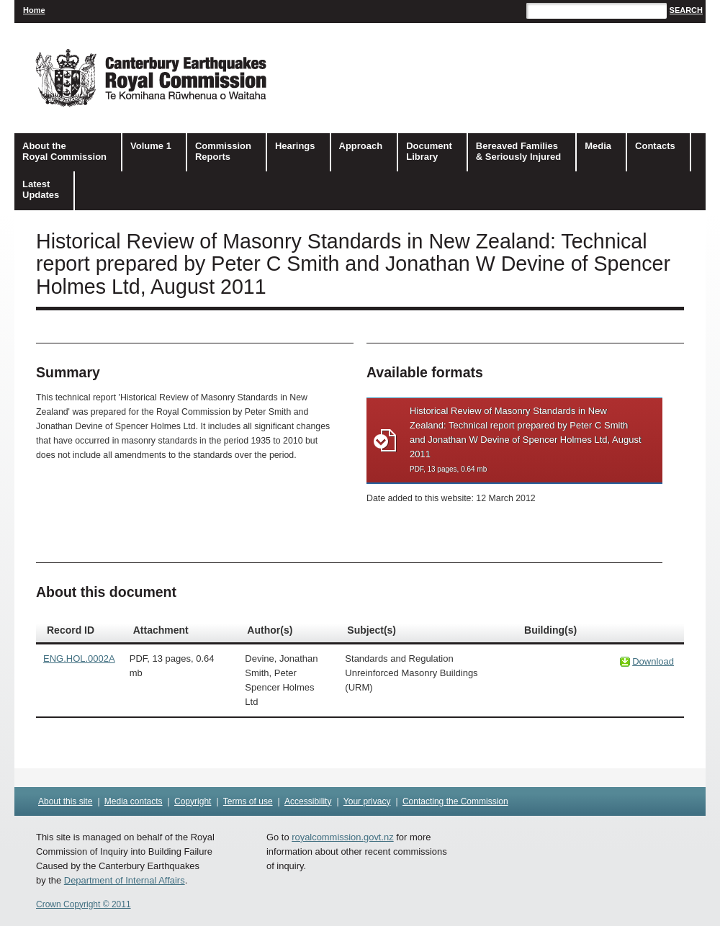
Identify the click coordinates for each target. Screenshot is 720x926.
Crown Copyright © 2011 (83, 904)
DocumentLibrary (429, 151)
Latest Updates (40, 189)
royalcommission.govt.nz (342, 837)
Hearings (295, 145)
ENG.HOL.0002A (79, 658)
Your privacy (367, 801)
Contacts (655, 145)
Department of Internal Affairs (124, 880)
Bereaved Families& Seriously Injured (518, 151)
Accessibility (307, 801)
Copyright (192, 801)
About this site (65, 801)
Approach (361, 145)
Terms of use (248, 801)
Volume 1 (150, 145)
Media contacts (133, 801)
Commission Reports (223, 151)
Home (34, 10)
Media (598, 145)
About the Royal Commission (64, 151)
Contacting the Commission (455, 801)
